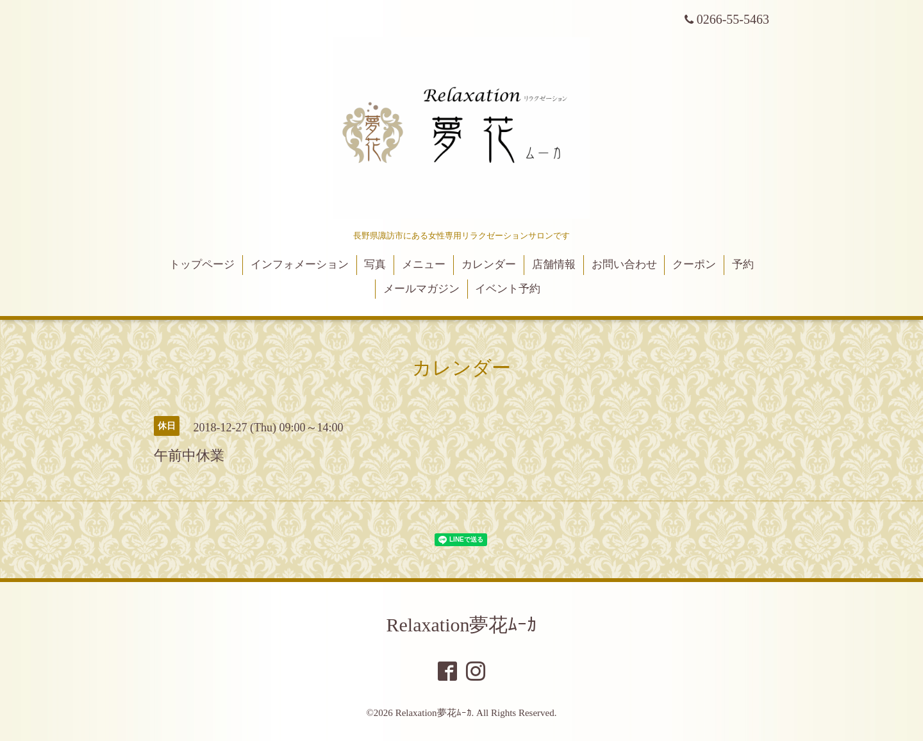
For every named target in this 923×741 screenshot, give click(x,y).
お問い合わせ (624, 264)
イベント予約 (507, 289)
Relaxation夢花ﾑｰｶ (462, 624)
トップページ (202, 264)
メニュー (423, 264)
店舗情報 (554, 264)
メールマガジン (421, 289)
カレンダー (489, 264)
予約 (743, 264)
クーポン (694, 264)
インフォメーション (300, 264)
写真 (375, 264)
